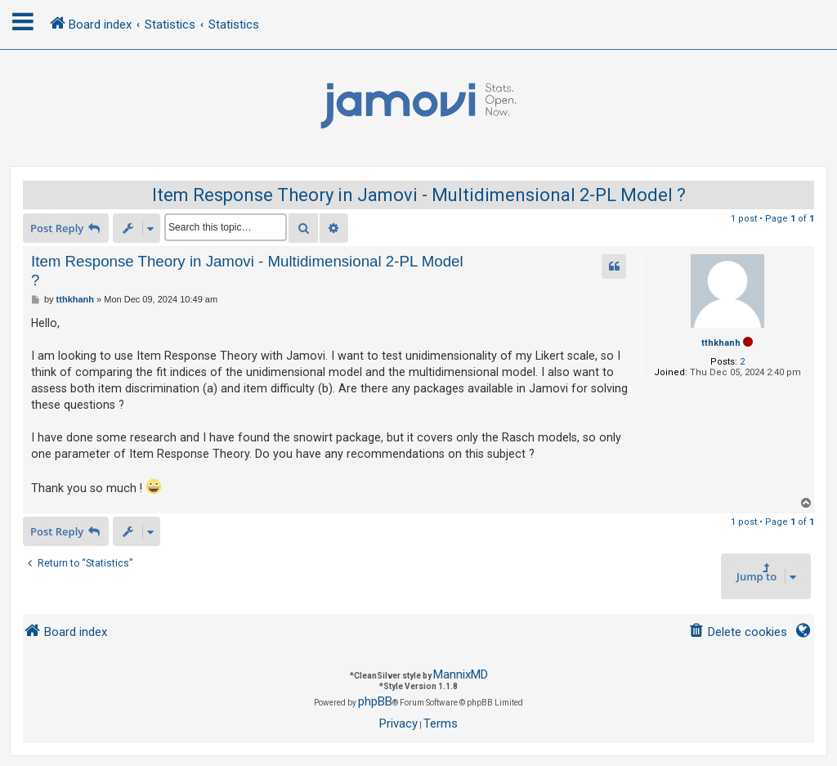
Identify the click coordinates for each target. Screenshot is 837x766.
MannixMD (460, 674)
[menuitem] (737, 632)
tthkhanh (721, 343)
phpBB (375, 701)
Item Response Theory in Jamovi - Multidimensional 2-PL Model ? (419, 195)
